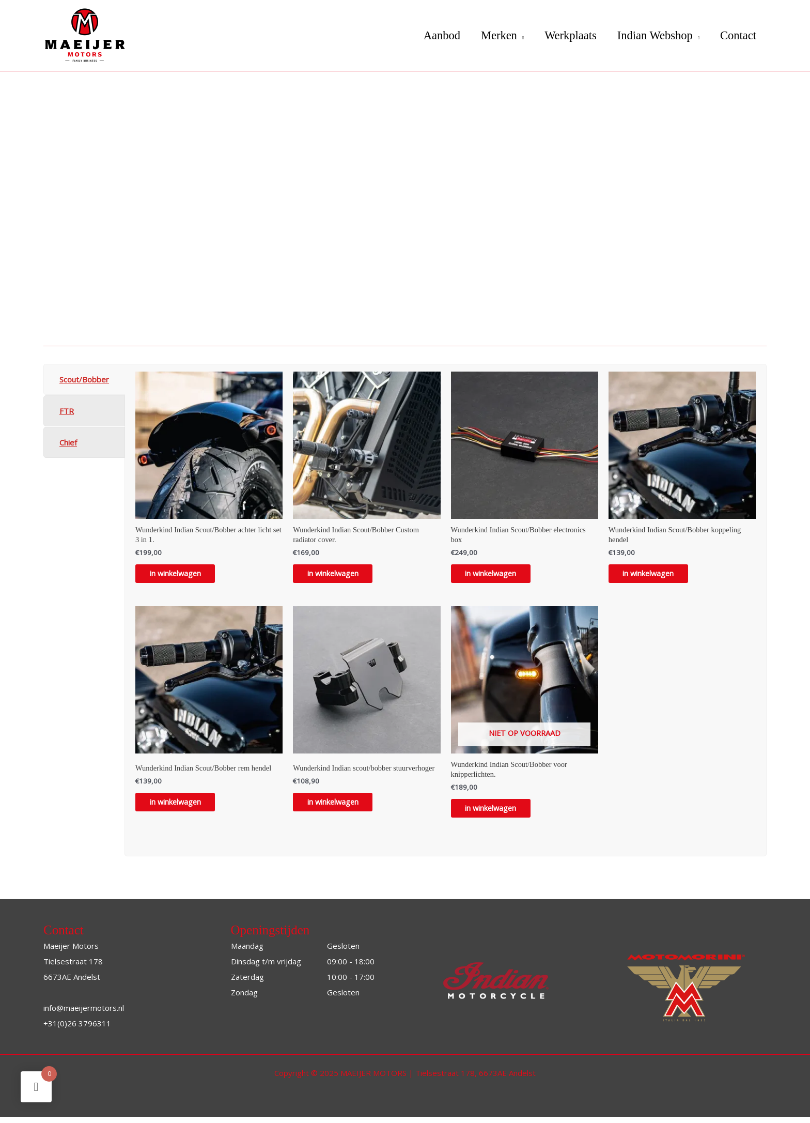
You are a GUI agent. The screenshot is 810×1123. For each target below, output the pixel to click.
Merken (490, 35)
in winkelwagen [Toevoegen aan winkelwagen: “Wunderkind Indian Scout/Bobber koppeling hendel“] (655, 576)
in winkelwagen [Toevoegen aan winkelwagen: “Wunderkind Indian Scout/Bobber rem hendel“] (182, 807)
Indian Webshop (651, 35)
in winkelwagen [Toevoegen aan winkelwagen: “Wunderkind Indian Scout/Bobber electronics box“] (498, 576)
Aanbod (430, 35)
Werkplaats (564, 35)
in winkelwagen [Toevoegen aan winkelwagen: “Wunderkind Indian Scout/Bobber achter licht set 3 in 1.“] (182, 576)
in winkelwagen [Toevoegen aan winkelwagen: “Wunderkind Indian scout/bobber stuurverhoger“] (340, 807)
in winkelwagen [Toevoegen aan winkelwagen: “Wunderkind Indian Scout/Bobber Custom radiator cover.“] (340, 576)
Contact (737, 35)
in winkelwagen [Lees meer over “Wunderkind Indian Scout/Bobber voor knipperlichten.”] (498, 813)
